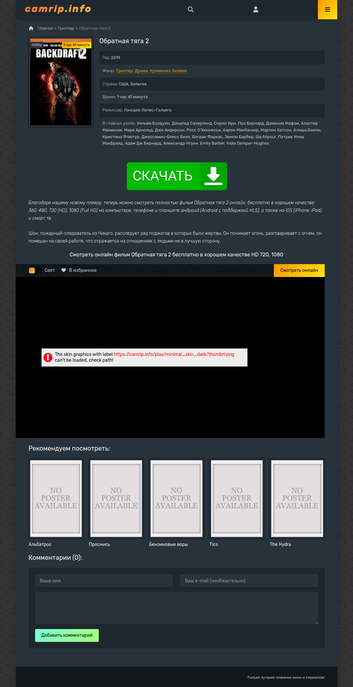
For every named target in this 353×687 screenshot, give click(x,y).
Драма (141, 70)
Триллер (124, 70)
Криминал (160, 70)
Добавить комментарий (67, 635)
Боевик (179, 70)
